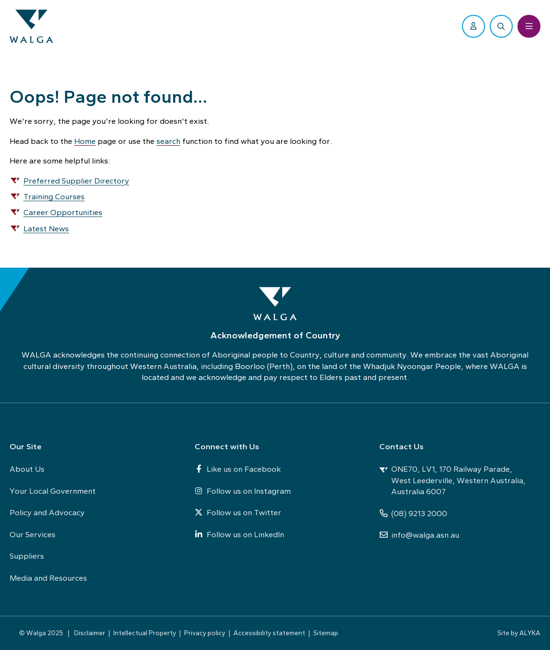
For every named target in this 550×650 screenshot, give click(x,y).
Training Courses (54, 196)
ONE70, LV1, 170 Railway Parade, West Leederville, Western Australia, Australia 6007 (452, 480)
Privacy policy (204, 633)
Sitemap (325, 633)
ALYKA (529, 633)
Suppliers (27, 556)
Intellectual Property (144, 633)
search (168, 141)
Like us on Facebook (238, 469)
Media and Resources (48, 578)
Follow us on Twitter (238, 512)
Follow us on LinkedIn (239, 534)
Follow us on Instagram (243, 491)
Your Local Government (53, 491)
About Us (27, 469)
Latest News (46, 228)
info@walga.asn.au (419, 535)
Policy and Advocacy (47, 512)
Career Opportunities (62, 212)
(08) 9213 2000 (413, 513)
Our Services (32, 534)
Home (85, 141)
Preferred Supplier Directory (76, 180)
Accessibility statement (269, 633)
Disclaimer (89, 633)
